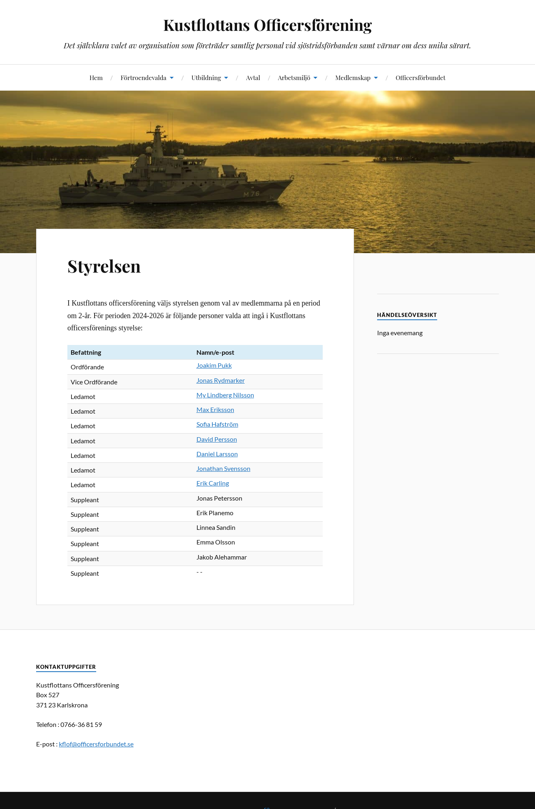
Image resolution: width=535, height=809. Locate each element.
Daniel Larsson (217, 454)
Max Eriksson (215, 409)
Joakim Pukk (214, 365)
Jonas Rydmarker (220, 380)
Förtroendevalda (143, 77)
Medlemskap (353, 77)
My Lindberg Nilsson (225, 395)
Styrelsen (106, 265)
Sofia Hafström (217, 424)
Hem (96, 77)
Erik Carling (212, 483)
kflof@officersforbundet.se (96, 744)
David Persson (216, 439)
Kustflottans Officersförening (267, 24)
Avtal (253, 77)
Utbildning (206, 77)
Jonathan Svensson (223, 468)
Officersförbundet (421, 77)
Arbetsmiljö (294, 77)
